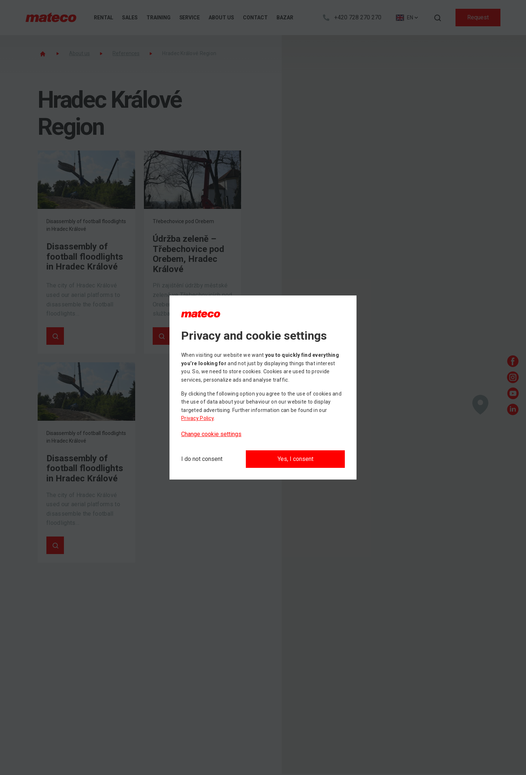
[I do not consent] (201, 459)
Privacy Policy (197, 418)
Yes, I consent (295, 458)
